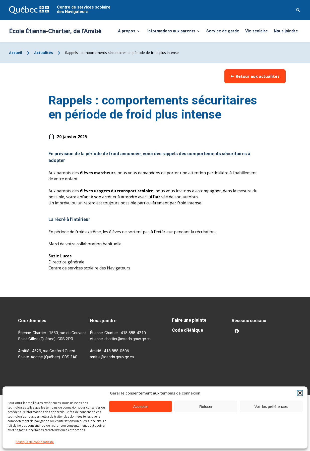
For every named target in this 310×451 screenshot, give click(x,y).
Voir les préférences (271, 406)
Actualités (43, 52)
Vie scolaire (256, 31)
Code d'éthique (187, 330)
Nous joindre (286, 31)
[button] (299, 393)
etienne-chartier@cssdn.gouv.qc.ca (120, 338)
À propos (130, 32)
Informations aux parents (174, 32)
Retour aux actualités (255, 76)
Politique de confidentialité (35, 442)
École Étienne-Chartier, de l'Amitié (55, 31)
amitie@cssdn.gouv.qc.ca (112, 357)
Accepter (140, 406)
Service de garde (222, 31)
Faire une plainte (189, 320)
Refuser (206, 406)
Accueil (15, 52)
